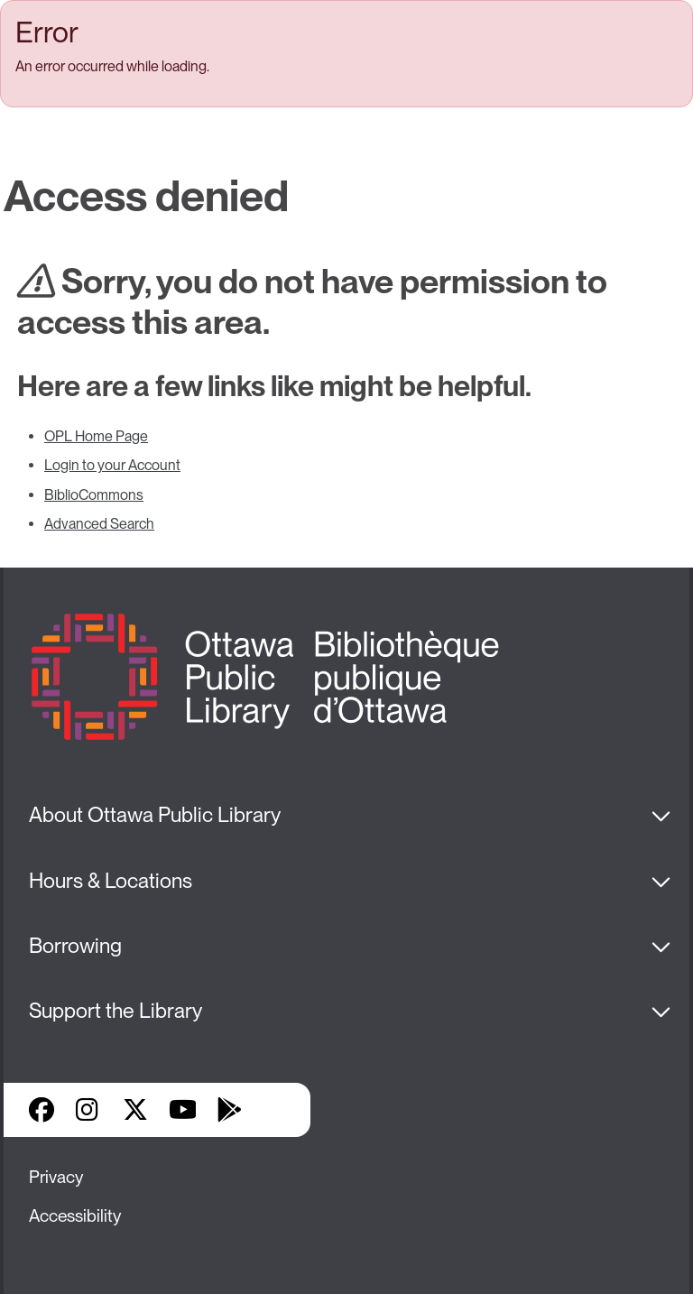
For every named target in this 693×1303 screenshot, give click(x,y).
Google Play (229, 1110)
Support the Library (115, 1010)
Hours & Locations (110, 880)
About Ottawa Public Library (155, 814)
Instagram (88, 1110)
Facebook (41, 1110)
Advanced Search (99, 523)
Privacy (56, 1177)
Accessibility (75, 1216)
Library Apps (276, 1110)
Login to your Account (112, 465)
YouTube (183, 1110)
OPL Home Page (96, 436)
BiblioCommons (93, 495)
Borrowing (75, 945)
